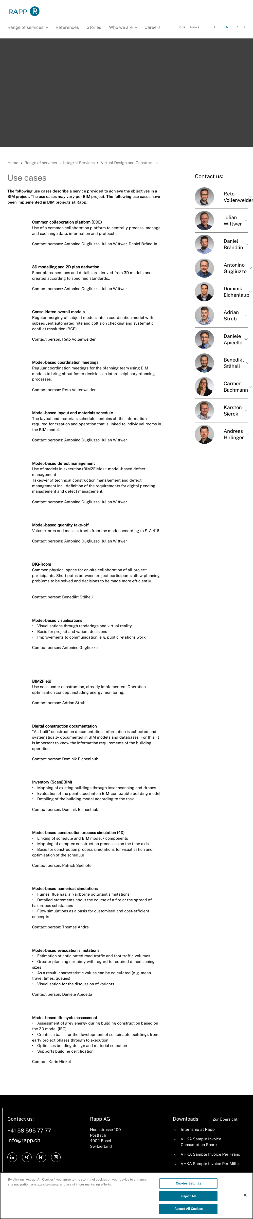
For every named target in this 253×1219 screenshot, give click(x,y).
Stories (94, 27)
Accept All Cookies (188, 1211)
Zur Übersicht (225, 1119)
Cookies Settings (188, 1185)
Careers (153, 27)
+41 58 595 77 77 (29, 1130)
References (67, 27)
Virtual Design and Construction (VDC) (136, 162)
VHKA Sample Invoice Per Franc (210, 1154)
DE (216, 27)
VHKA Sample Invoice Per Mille (209, 1163)
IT (244, 27)
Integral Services (78, 162)
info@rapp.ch (23, 1140)
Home (12, 162)
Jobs (181, 27)
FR (236, 27)
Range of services (40, 162)
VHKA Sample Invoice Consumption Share (201, 1142)
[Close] (245, 1197)
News (194, 27)
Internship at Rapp (198, 1129)
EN (226, 27)
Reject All (188, 1198)
